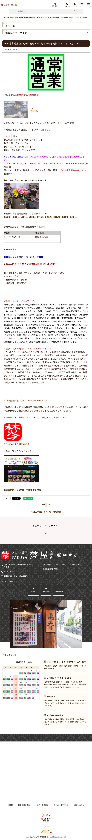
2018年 (48, 217)
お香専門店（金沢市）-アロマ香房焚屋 (22, 490)
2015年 (73, 217)
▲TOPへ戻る (10, 249)
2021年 (24, 217)
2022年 (16, 217)
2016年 (65, 217)
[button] (54, 5)
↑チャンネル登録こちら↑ (16, 444)
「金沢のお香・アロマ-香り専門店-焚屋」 (23, 407)
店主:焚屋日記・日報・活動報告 (46, 512)
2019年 (40, 217)
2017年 (56, 217)
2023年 (7, 217)
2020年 (32, 217)
